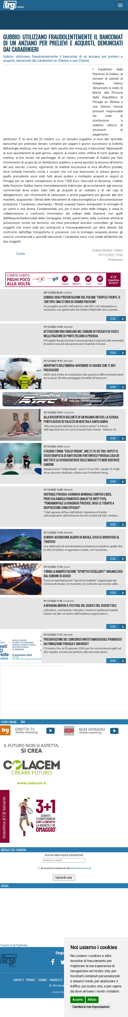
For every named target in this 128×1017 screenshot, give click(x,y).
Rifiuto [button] (92, 999)
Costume (69, 412)
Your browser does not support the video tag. (31, 692)
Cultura (68, 292)
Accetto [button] (77, 999)
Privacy (30, 980)
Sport (67, 446)
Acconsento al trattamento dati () (66, 868)
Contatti (18, 980)
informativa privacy (80, 868)
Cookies (42, 980)
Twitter (20, 254)
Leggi (118, 318)
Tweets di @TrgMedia (13, 945)
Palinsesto (56, 980)
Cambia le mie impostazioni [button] (90, 1007)
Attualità (68, 327)
